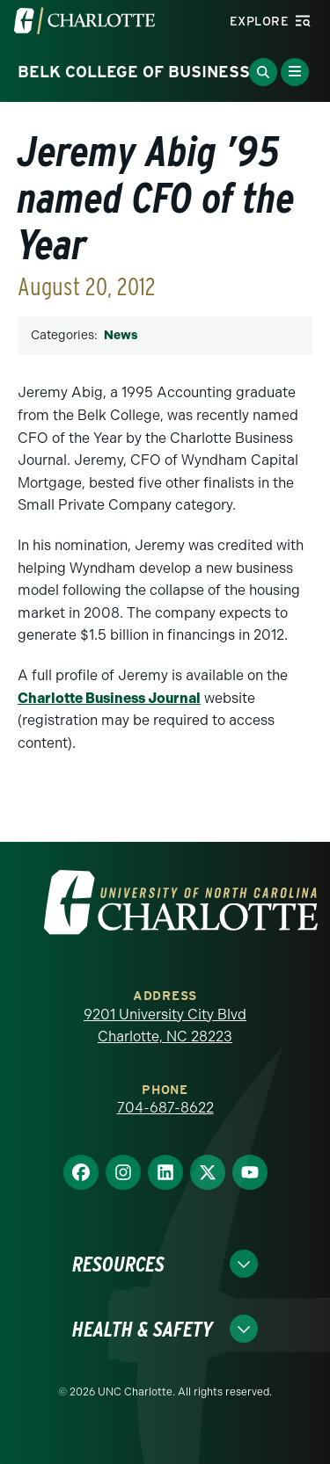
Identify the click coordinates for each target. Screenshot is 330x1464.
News (120, 335)
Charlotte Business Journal (109, 698)
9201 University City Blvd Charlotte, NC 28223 (165, 1026)
